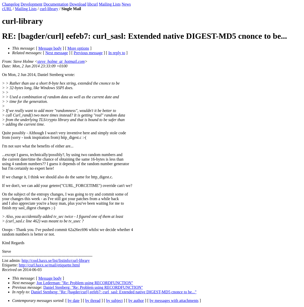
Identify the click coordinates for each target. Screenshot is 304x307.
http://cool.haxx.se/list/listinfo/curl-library (56, 260)
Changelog (10, 4)
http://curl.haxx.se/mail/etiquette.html (49, 265)
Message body (50, 48)
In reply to (116, 53)
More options (78, 48)
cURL (7, 9)
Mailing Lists (110, 4)
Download (77, 4)
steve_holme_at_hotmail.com (61, 61)
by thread (92, 300)
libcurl (92, 4)
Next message (56, 53)
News (126, 4)
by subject (114, 300)
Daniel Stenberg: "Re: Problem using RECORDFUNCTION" (93, 287)
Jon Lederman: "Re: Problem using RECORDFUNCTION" (84, 283)
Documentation (56, 4)
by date (74, 300)
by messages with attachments (174, 300)
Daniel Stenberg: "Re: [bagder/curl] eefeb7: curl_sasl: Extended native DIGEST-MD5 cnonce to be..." (114, 292)
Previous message (88, 53)
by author (136, 300)
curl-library (49, 9)
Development (31, 4)
